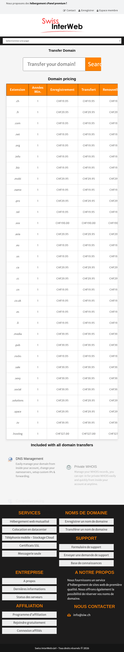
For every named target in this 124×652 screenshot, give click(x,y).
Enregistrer (87, 10)
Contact (71, 10)
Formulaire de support (60, 547)
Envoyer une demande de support (60, 555)
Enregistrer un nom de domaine (60, 521)
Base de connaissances (60, 563)
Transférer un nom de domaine (60, 529)
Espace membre (108, 10)
